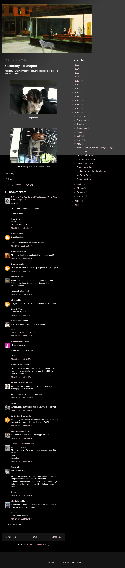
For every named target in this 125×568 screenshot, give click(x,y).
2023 (77, 73)
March (80, 188)
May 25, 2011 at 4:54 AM (21, 246)
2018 (77, 85)
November (82, 120)
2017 (77, 89)
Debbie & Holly (18, 365)
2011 (77, 112)
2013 (77, 104)
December (82, 116)
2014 (77, 100)
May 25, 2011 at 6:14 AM (21, 258)
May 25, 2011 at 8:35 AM (21, 315)
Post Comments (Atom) (39, 544)
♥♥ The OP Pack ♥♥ (19, 382)
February (81, 192)
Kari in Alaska (17, 321)
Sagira (14, 403)
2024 (77, 69)
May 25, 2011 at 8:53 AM (21, 336)
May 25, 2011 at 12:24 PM (22, 398)
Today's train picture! (86, 155)
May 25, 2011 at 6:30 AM (21, 271)
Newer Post (10, 537)
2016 (77, 92)
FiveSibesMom (17, 431)
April (79, 184)
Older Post (56, 537)
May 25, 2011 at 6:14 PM (21, 426)
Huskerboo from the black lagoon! (92, 171)
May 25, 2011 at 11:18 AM (22, 377)
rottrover (15, 277)
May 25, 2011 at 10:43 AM (22, 359)
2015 (77, 97)
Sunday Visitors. (84, 179)
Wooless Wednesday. (86, 163)
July (79, 136)
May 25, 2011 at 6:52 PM (21, 438)
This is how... (82, 151)
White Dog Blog (18, 416)
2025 (77, 65)
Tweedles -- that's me (20, 444)
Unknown (15, 233)
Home (34, 537)
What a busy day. (84, 167)
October (81, 124)
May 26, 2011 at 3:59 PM (21, 495)
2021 (77, 77)
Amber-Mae (16, 251)
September (82, 128)
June (79, 140)
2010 (77, 201)
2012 (77, 108)
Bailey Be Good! (18, 341)
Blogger (79, 562)
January (81, 196)
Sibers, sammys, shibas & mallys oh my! (95, 147)
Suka (13, 467)
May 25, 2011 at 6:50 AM (21, 294)
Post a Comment (15, 524)
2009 (77, 205)
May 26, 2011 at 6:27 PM (21, 519)
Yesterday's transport (86, 159)
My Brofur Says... (84, 175)
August (80, 132)
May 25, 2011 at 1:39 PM (21, 410)
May (79, 144)
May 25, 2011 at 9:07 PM (21, 462)
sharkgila (15, 501)
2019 (77, 81)
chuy (13, 300)
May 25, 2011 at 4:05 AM (21, 228)
